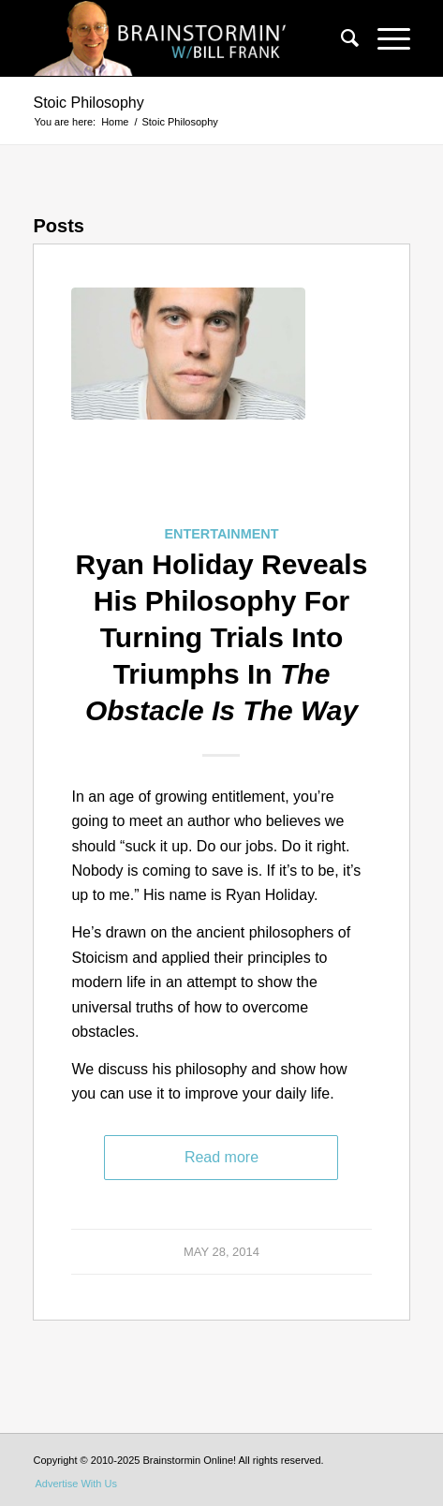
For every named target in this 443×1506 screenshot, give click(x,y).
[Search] (340, 38)
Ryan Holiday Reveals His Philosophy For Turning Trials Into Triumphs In (222, 637)
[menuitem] (340, 38)
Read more (221, 1157)
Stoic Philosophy (88, 103)
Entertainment (221, 533)
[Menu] (384, 38)
